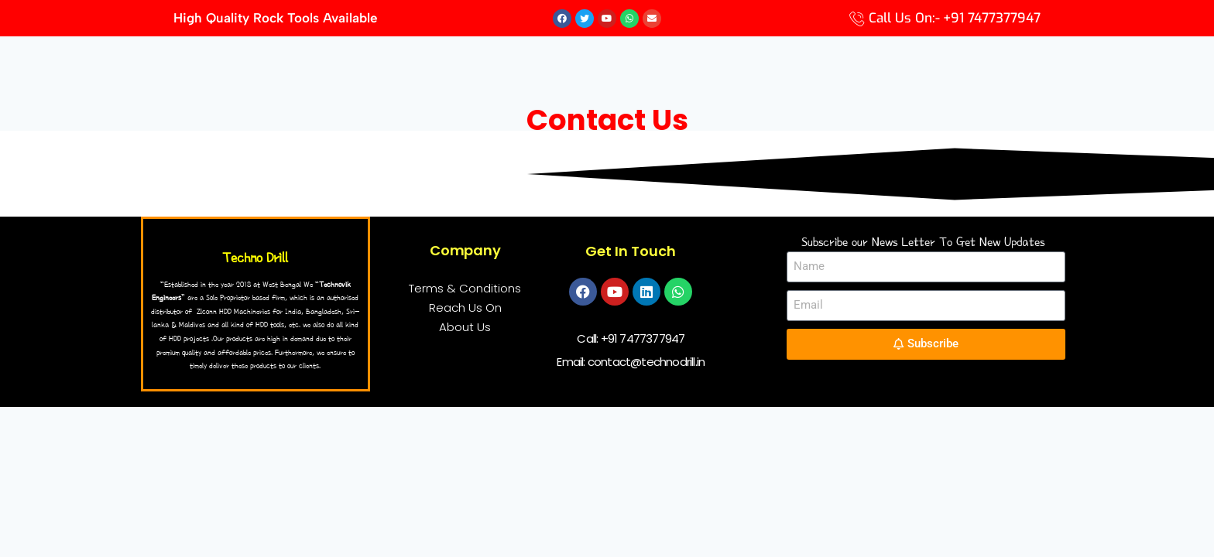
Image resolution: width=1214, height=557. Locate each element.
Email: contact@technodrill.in (631, 362)
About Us (465, 328)
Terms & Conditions (465, 289)
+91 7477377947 (643, 339)
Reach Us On (465, 308)
